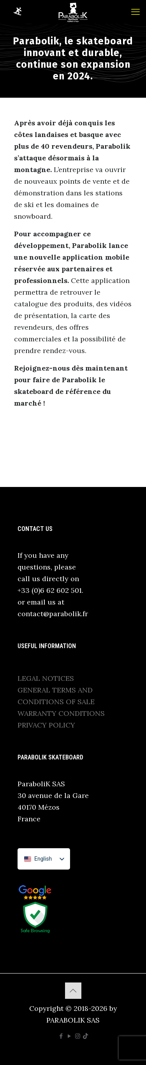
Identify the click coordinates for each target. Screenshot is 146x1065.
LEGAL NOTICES (46, 678)
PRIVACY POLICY (46, 725)
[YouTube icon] (69, 1036)
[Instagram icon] (78, 1036)
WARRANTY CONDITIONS (61, 713)
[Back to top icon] (73, 990)
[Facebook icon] (61, 1036)
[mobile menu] (135, 11)
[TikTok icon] (85, 1036)
